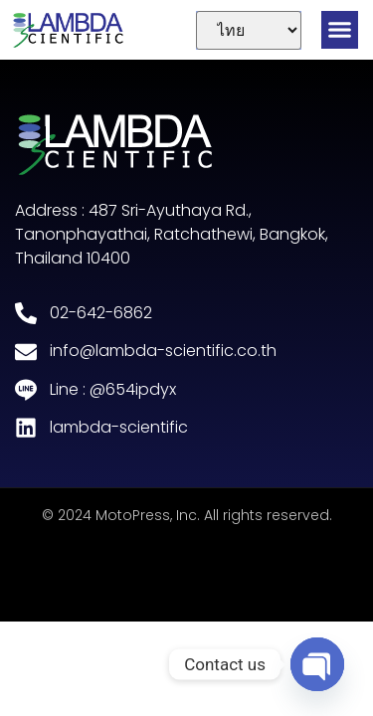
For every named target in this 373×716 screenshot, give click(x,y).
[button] (340, 30)
